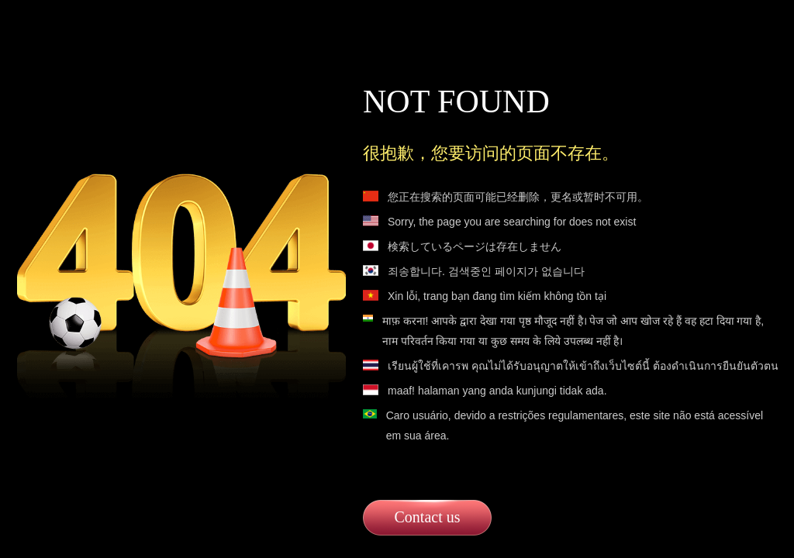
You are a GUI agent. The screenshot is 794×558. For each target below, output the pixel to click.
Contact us (428, 516)
